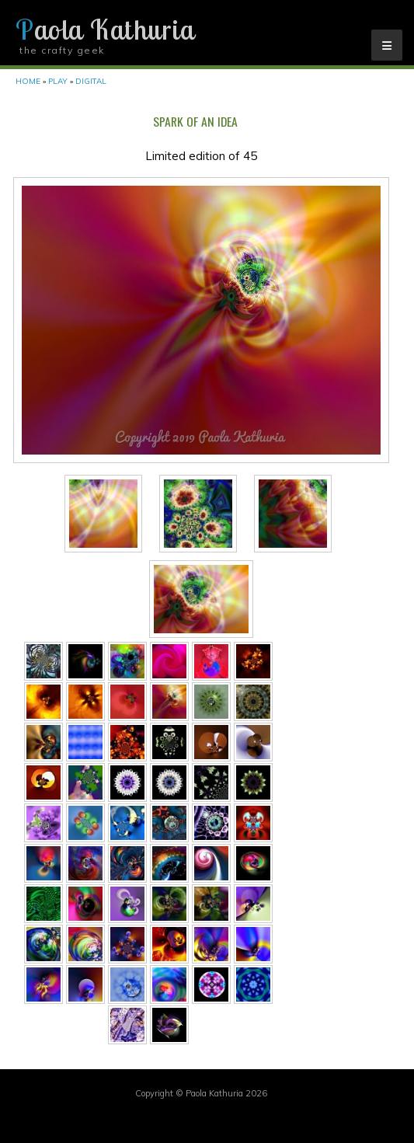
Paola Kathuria (105, 30)
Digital (90, 81)
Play (58, 81)
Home (28, 81)
